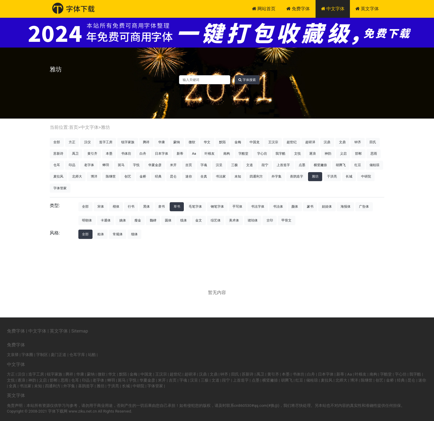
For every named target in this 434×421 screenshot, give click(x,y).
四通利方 (256, 176)
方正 (72, 142)
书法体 (278, 206)
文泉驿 (13, 354)
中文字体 (332, 8)
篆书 (310, 206)
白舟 (143, 153)
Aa (194, 153)
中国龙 (254, 142)
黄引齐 (92, 153)
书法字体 (257, 206)
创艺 (127, 176)
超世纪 (292, 142)
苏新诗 (58, 153)
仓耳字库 (77, 354)
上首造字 (283, 165)
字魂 (203, 165)
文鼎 (342, 142)
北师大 (77, 176)
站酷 (92, 354)
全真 (203, 176)
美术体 (234, 220)
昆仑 (173, 176)
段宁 (265, 165)
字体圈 (27, 354)
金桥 (143, 176)
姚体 (122, 220)
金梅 (237, 142)
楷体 (116, 206)
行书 (131, 206)
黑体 (146, 206)
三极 (234, 165)
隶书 (161, 206)
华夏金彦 (155, 165)
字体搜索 (247, 80)
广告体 (364, 206)
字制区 (42, 354)
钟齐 (357, 142)
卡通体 (106, 220)
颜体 (294, 206)
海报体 (346, 206)
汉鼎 (327, 142)
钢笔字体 (217, 206)
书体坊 (126, 153)
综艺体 (216, 220)
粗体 (100, 234)
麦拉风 (58, 176)
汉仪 (87, 142)
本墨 (109, 153)
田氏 (373, 142)
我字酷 (280, 153)
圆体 (168, 220)
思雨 (373, 153)
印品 (72, 165)
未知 (237, 176)
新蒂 (180, 153)
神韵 (328, 153)
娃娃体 (327, 206)
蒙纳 (176, 142)
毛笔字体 (195, 206)
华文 (207, 142)
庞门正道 (58, 354)
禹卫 (75, 153)
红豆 (357, 165)
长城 (349, 176)
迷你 (188, 176)
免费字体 (298, 8)
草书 (177, 206)
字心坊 (262, 153)
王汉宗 (273, 142)
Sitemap (79, 331)
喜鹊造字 (296, 176)
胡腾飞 (341, 165)
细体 (134, 234)
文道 (249, 165)
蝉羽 (105, 165)
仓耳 (56, 165)
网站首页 (263, 8)
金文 (198, 220)
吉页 (188, 165)
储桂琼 (374, 165)
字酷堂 (243, 153)
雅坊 (105, 127)
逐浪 (312, 153)
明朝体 (87, 220)
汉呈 (219, 165)
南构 (226, 153)
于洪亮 (332, 176)
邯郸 (358, 153)
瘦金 (137, 220)
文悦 (297, 153)
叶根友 (210, 153)
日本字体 (161, 153)
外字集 (276, 176)
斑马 (121, 165)
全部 (56, 142)
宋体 (100, 206)
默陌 (222, 142)
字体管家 (60, 188)
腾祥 (146, 142)
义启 (343, 153)
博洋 (94, 176)
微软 (192, 142)
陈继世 (111, 176)
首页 (73, 127)
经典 (158, 176)
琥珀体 (253, 220)
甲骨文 (286, 220)
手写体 (237, 206)
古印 (269, 220)
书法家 (221, 176)
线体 (183, 220)
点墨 (302, 165)
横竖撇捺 (320, 165)
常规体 (118, 234)
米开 (173, 165)
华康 (161, 142)
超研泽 (310, 142)
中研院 (366, 176)
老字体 (89, 165)
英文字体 (367, 8)
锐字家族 (127, 142)
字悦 (136, 165)
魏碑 (153, 220)
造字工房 (105, 142)
